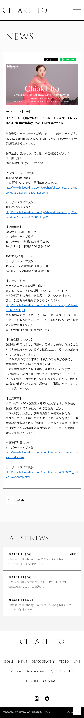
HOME (9, 662)
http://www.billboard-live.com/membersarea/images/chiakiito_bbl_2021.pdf (42, 308)
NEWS (22, 662)
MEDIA (15, 671)
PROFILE (32, 681)
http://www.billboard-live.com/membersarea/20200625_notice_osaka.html (42, 455)
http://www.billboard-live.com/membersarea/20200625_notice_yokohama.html (42, 474)
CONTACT (50, 681)
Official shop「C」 (40, 671)
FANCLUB (66, 671)
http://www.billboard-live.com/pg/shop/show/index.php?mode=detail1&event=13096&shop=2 (41, 215)
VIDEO (64, 662)
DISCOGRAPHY (43, 662)
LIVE (77, 662)
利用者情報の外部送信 (40, 712)
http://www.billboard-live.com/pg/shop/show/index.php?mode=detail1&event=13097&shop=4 (41, 190)
